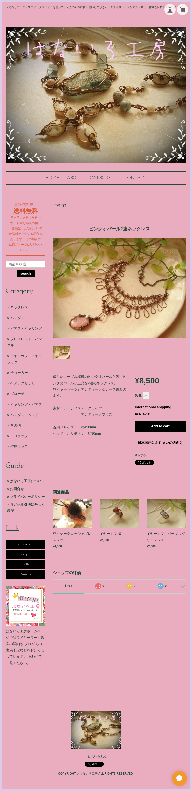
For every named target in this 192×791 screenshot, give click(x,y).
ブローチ (17, 394)
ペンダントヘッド (24, 415)
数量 (138, 396)
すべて (68, 586)
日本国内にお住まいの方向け (160, 443)
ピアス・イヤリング (26, 328)
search (25, 273)
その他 (15, 425)
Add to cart (160, 426)
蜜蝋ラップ (19, 446)
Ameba (25, 574)
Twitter (26, 564)
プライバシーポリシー (27, 497)
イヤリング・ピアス (26, 404)
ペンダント (19, 318)
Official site (25, 544)
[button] (103, 178)
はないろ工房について (27, 481)
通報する (140, 455)
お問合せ (17, 489)
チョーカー (19, 373)
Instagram (25, 554)
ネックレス (19, 307)
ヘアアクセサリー (24, 383)
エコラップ (19, 436)
